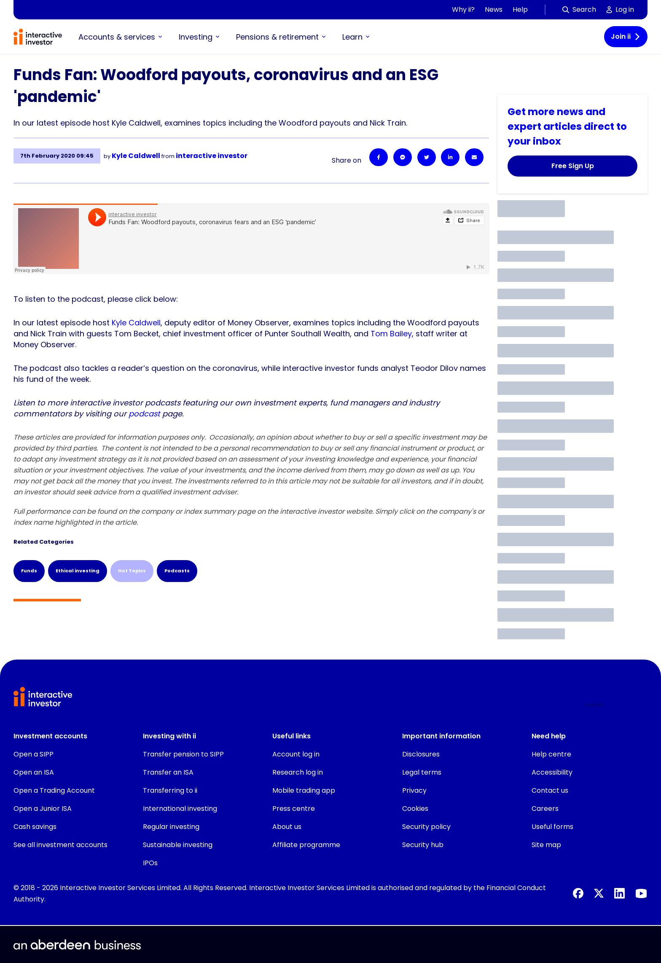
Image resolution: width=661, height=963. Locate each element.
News (493, 9)
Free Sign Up (572, 166)
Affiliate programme (306, 845)
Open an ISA (33, 772)
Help (520, 9)
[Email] (474, 157)
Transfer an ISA (168, 772)
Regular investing (171, 827)
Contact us (550, 790)
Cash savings (34, 827)
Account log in (296, 754)
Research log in (297, 772)
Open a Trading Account (54, 790)
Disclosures (421, 754)
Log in (620, 9)
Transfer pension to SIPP (183, 754)
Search (579, 9)
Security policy (426, 827)
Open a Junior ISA (42, 808)
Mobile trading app (303, 790)
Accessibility (552, 772)
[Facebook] (378, 157)
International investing (180, 808)
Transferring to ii (170, 790)
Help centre (551, 754)
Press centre (293, 808)
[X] (599, 893)
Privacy (414, 790)
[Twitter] (426, 157)
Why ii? (463, 9)
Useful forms (552, 827)
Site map (546, 845)
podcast (144, 413)
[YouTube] (641, 893)
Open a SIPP (33, 754)
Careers (545, 808)
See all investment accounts (60, 845)
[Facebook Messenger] (402, 157)
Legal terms (421, 772)
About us (286, 827)
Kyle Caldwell (136, 322)
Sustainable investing (177, 845)
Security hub (422, 845)
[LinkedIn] (450, 157)
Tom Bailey (391, 333)
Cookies (415, 808)
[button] (615, 705)
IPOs (150, 863)
